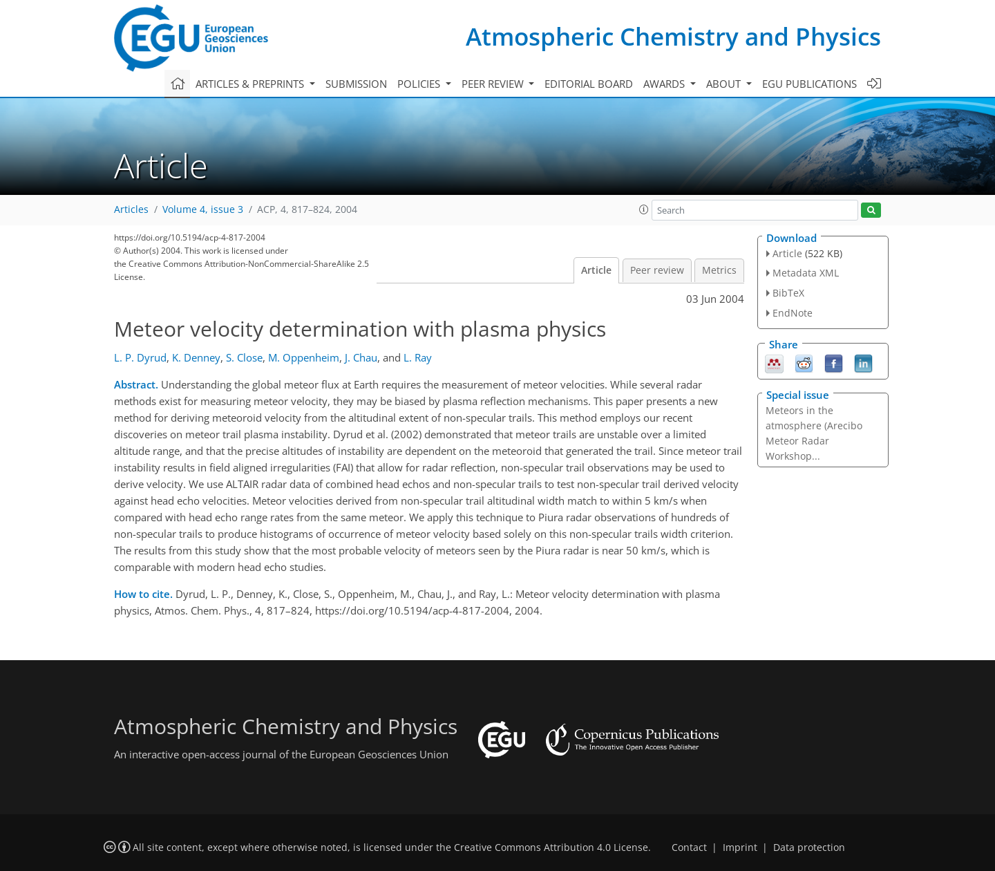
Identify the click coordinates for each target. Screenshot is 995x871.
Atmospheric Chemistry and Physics (673, 36)
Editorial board (588, 84)
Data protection (809, 847)
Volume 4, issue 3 (202, 209)
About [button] (724, 84)
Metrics (719, 270)
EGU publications (809, 84)
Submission (356, 84)
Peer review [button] (494, 84)
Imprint (740, 847)
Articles (131, 209)
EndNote (793, 312)
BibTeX (788, 292)
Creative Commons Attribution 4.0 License (551, 847)
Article (596, 270)
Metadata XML (806, 272)
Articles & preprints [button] (251, 84)
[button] (644, 209)
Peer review (657, 270)
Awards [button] (665, 84)
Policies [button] (420, 84)
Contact (689, 847)
